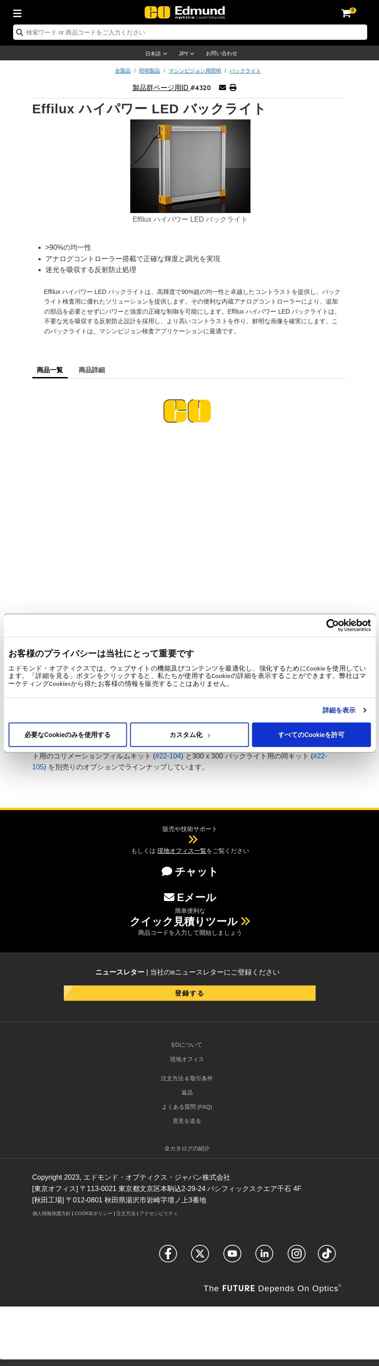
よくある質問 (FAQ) (187, 1107)
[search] (190, 32)
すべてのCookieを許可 (311, 734)
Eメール (190, 897)
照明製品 (149, 71)
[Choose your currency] (188, 55)
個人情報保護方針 (51, 1213)
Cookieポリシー (93, 1213)
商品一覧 (50, 369)
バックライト (245, 71)
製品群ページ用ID (161, 87)
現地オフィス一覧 (181, 850)
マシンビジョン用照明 (195, 71)
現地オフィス (187, 1059)
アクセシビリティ (158, 1213)
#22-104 (168, 756)
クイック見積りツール (184, 921)
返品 (187, 1092)
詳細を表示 (339, 710)
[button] (233, 87)
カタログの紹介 (187, 1148)
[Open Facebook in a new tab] (168, 1257)
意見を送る (187, 1121)
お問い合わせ (221, 53)
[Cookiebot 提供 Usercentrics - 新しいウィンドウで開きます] (332, 625)
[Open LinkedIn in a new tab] (264, 1257)
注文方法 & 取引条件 (187, 1078)
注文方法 (126, 1213)
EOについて (186, 1044)
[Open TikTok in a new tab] (327, 1257)
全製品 (123, 71)
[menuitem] (19, 11)
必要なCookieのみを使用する (67, 734)
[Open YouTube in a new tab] (232, 1257)
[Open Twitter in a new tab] (200, 1257)
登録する (190, 992)
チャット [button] (190, 871)
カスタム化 (190, 734)
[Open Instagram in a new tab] (297, 1257)
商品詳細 (92, 369)
